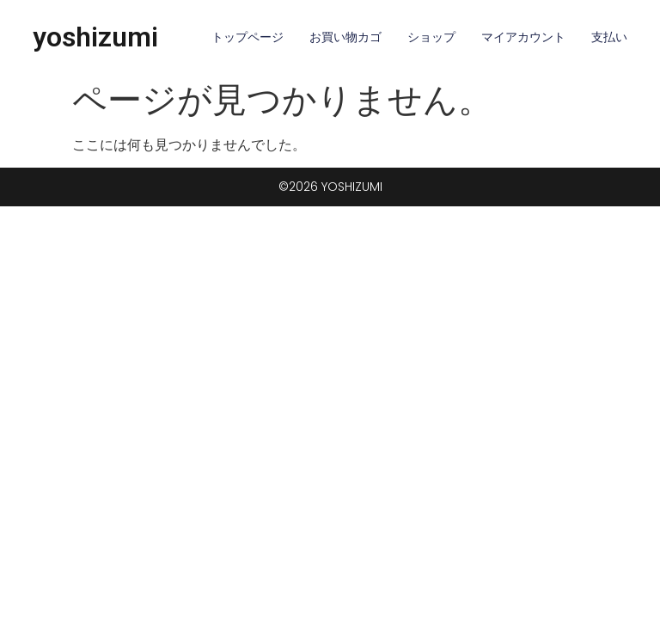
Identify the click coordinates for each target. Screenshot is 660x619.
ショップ (431, 37)
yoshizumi (95, 37)
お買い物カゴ (345, 37)
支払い (609, 37)
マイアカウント (523, 37)
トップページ (247, 37)
